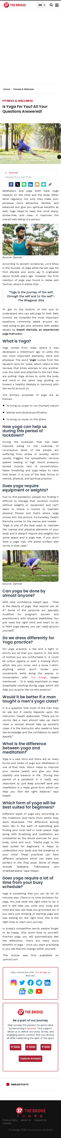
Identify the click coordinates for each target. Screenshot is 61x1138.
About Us (26, 1120)
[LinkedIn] (30, 184)
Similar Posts (19, 1084)
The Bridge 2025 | (18, 1129)
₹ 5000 (15, 1047)
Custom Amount (30, 1058)
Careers (6, 1123)
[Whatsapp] (24, 184)
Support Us (40, 1120)
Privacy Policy (10, 1120)
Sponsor (31, 1028)
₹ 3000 (31, 1047)
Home (7, 89)
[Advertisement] (30, 50)
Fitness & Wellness (17, 101)
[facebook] (11, 184)
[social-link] (50, 184)
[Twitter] (17, 184)
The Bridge (39, 677)
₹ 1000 (46, 1047)
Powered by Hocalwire (40, 1129)
